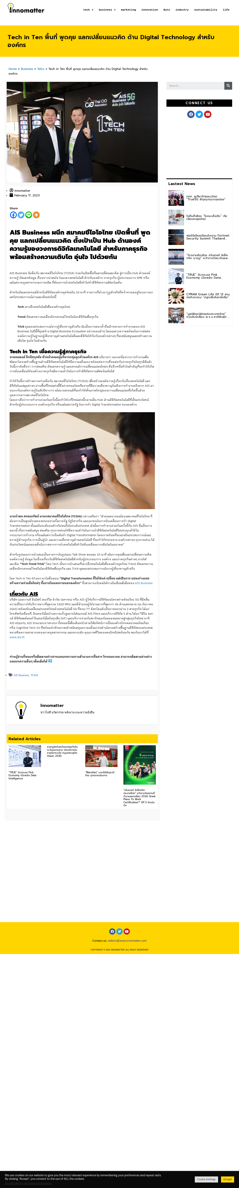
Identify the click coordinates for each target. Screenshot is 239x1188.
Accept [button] (227, 1179)
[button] (199, 103)
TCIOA (34, 675)
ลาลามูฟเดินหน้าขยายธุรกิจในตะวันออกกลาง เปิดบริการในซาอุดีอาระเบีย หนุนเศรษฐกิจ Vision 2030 (62, 751)
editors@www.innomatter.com (127, 955)
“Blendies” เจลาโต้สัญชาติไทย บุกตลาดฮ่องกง (99, 774)
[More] (36, 214)
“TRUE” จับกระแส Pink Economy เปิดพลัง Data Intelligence (22, 775)
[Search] (228, 86)
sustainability (205, 9)
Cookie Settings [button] (206, 1179)
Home (13, 69)
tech (88, 10)
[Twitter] (21, 214)
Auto (166, 9)
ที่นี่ (50, 661)
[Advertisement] (186, 147)
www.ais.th (17, 637)
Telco (40, 69)
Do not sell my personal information (28, 1183)
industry (182, 9)
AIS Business (144, 583)
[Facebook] (13, 214)
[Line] (28, 214)
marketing (128, 9)
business (107, 10)
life (226, 9)
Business (27, 69)
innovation (149, 9)
